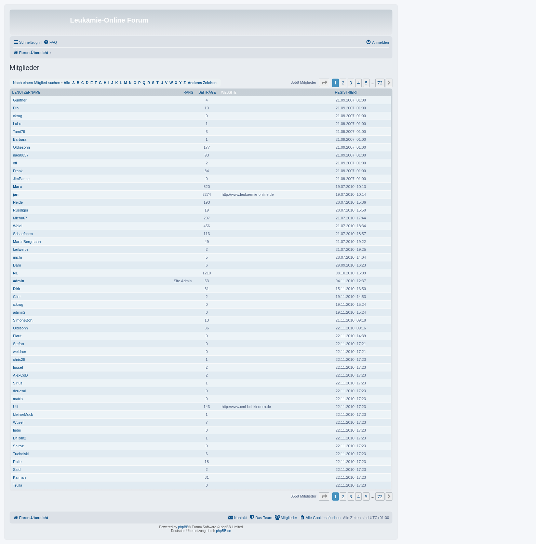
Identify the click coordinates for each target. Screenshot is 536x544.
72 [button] (380, 83)
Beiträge (207, 92)
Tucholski (21, 454)
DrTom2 (19, 438)
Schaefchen (23, 234)
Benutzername (26, 92)
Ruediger (20, 210)
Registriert (346, 92)
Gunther (20, 100)
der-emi (19, 391)
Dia (16, 108)
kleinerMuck (23, 414)
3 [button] (351, 83)
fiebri (17, 430)
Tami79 (19, 132)
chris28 (19, 359)
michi (17, 257)
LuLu (17, 124)
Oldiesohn (21, 147)
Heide (18, 202)
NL (15, 273)
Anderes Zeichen (202, 83)
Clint (17, 297)
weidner (19, 352)
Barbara (19, 139)
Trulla (17, 485)
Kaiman (19, 477)
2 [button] (343, 83)
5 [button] (366, 83)
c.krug (18, 304)
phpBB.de (223, 531)
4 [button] (358, 83)
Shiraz (18, 446)
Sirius (18, 383)
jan (15, 194)
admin (18, 281)
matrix (18, 399)
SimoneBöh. (23, 320)
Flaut (17, 336)
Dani (17, 265)
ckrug (17, 116)
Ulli (15, 407)
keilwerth (20, 249)
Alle (67, 83)
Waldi (17, 226)
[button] (324, 83)
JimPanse (21, 179)
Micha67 (20, 218)
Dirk (16, 289)
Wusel (18, 422)
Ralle (17, 462)
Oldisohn (20, 328)
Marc (17, 187)
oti (15, 163)
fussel (18, 367)
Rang (188, 92)
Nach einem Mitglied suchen (36, 83)
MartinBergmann (27, 242)
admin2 (19, 312)
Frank (18, 171)
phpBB (183, 527)
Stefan (18, 344)
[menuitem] (50, 42)
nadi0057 (20, 155)
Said (17, 469)
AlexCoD (20, 375)
